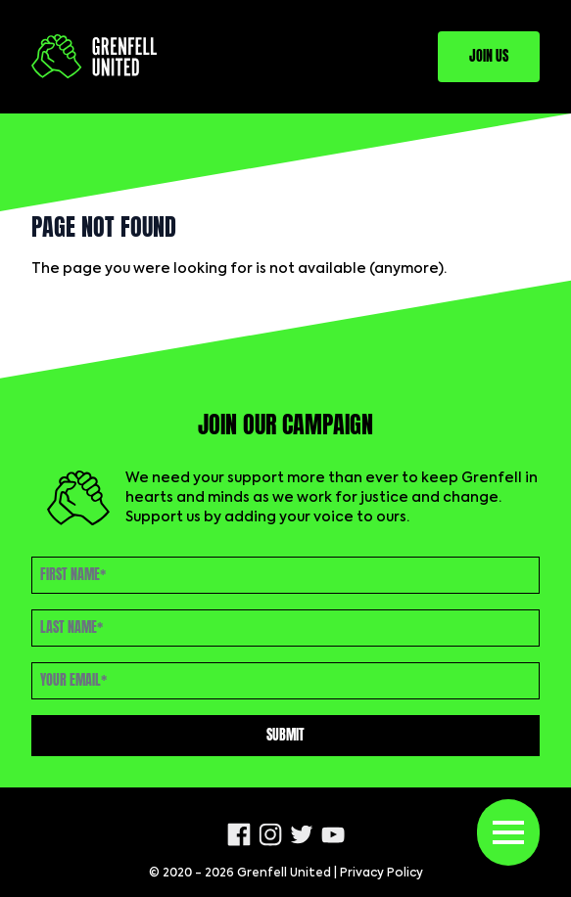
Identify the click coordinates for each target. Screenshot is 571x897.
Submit (285, 735)
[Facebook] (239, 834)
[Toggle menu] (508, 832)
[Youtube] (333, 834)
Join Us (488, 56)
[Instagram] (270, 834)
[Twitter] (301, 834)
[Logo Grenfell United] (94, 56)
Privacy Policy (381, 873)
